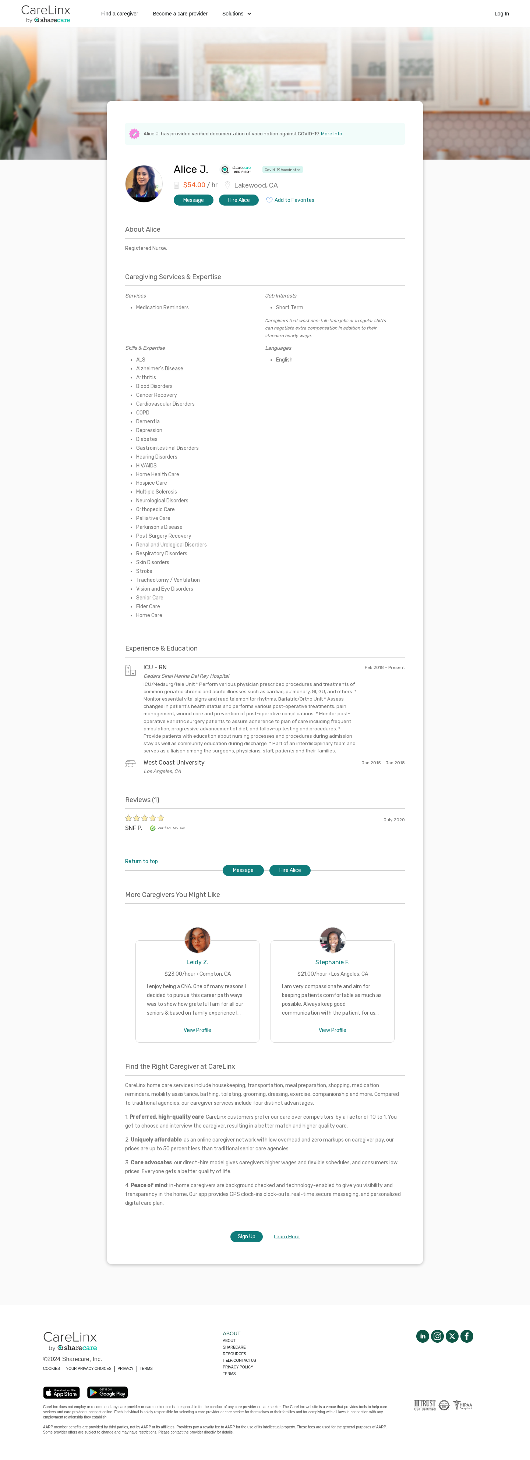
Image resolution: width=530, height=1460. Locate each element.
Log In (502, 13)
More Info (331, 133)
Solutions (236, 14)
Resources (234, 1354)
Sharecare (234, 1347)
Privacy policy (238, 1367)
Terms (229, 1374)
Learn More (287, 1236)
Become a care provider (180, 14)
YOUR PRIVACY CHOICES (89, 1369)
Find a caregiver (119, 14)
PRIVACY (126, 1369)
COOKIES (51, 1369)
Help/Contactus (239, 1360)
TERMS (146, 1369)
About (229, 1341)
